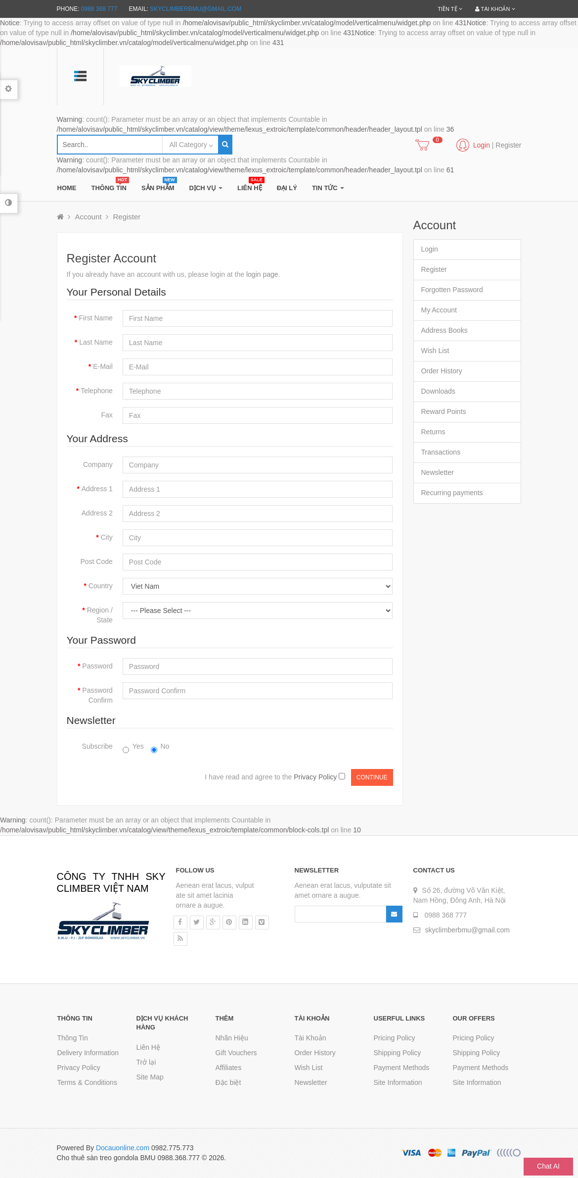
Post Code (96, 561)
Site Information (398, 1082)
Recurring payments (452, 493)
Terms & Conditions (87, 1082)
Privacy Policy (78, 1068)
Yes (133, 747)
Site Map (150, 1077)
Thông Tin (72, 1038)
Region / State (100, 615)
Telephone (97, 391)
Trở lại (146, 1062)
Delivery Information (88, 1053)
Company (98, 464)
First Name (95, 318)
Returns (433, 432)
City (107, 537)
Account (88, 216)
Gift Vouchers (236, 1053)
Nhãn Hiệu (232, 1038)
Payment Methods (402, 1068)
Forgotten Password (452, 290)
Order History (441, 371)
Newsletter (437, 472)
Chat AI (548, 1166)
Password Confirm (97, 695)
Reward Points (443, 411)
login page (262, 274)
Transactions (441, 452)
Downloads (438, 391)
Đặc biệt (228, 1082)
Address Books (444, 330)
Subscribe (97, 746)
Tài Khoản (310, 1038)
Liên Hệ (148, 1047)
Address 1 (97, 489)
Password (97, 666)
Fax (106, 415)
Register (508, 145)
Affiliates (229, 1068)
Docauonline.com (122, 1148)
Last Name (96, 342)
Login (429, 249)
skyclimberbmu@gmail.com (195, 8)
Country (101, 586)
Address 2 (97, 513)
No (160, 747)
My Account (439, 310)
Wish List (435, 351)
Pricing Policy (394, 1038)
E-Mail (103, 366)
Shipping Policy (397, 1053)
